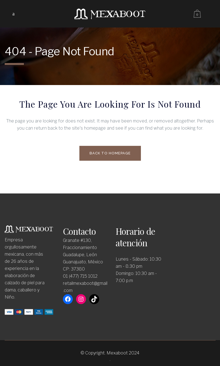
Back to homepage (110, 153)
